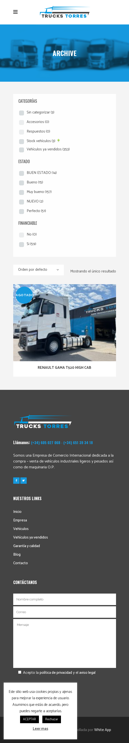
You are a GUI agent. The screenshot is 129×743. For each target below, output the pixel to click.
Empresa (20, 520)
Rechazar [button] (51, 719)
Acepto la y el (54, 672)
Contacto (20, 563)
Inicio (17, 512)
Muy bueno (39, 192)
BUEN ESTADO (42, 173)
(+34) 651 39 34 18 (78, 442)
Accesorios (38, 122)
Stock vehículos (41, 141)
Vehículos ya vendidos (48, 149)
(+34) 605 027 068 (45, 442)
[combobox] (38, 270)
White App (102, 730)
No (32, 234)
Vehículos (21, 529)
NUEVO (35, 201)
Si (31, 244)
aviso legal (87, 673)
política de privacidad (56, 673)
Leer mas (40, 729)
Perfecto (36, 211)
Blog (17, 555)
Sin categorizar (40, 112)
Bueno (35, 182)
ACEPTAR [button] (29, 719)
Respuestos (38, 131)
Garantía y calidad (26, 546)
